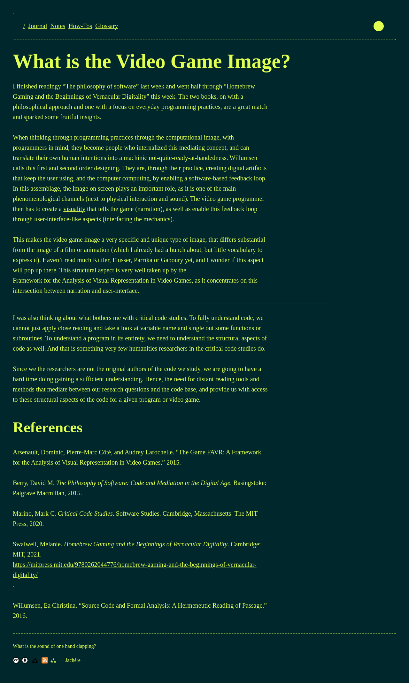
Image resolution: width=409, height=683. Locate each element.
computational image (192, 137)
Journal (37, 25)
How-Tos (80, 25)
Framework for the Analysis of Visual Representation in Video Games (102, 280)
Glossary (106, 25)
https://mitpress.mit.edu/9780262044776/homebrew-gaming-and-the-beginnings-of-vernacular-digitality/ (135, 569)
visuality (74, 208)
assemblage (45, 188)
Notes (57, 25)
